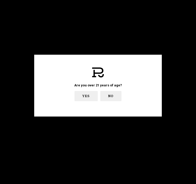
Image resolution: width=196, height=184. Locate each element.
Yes (86, 96)
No (111, 96)
